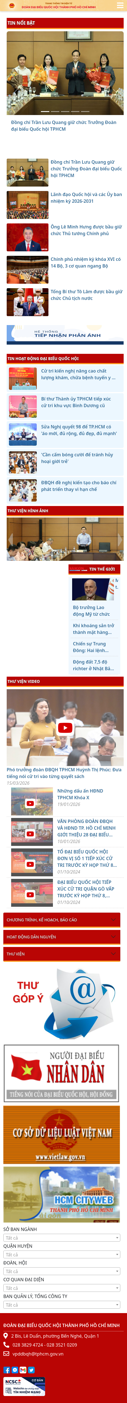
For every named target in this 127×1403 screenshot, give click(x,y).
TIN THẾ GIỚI (92, 569)
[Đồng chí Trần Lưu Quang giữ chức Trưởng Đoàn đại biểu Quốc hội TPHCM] (45, 111)
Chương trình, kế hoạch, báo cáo (42, 919)
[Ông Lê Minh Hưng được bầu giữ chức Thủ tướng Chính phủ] (65, 111)
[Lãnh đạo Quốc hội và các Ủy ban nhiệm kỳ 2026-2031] (55, 111)
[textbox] (62, 1238)
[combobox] (61, 1238)
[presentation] (10, 540)
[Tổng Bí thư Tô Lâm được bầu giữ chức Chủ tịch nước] (85, 111)
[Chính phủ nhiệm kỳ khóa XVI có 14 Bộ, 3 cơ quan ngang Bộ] (75, 111)
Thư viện (16, 953)
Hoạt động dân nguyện (31, 936)
